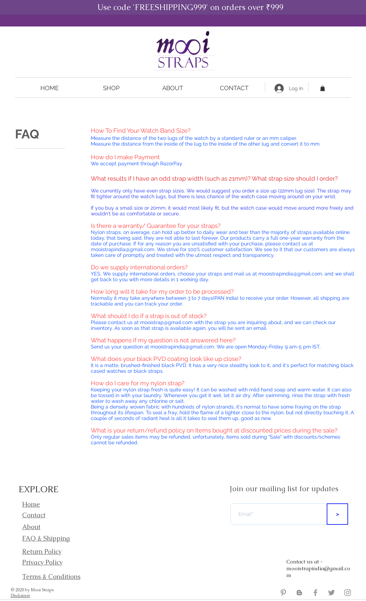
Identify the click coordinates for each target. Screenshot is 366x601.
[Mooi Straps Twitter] (331, 592)
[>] (337, 514)
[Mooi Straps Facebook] (315, 592)
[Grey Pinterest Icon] (283, 592)
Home (31, 504)
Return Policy (41, 551)
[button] (111, 88)
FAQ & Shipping (46, 538)
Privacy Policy (42, 562)
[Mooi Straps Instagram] (347, 592)
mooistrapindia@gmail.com (122, 249)
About (31, 527)
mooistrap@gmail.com (166, 322)
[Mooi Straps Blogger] (299, 592)
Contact (33, 515)
